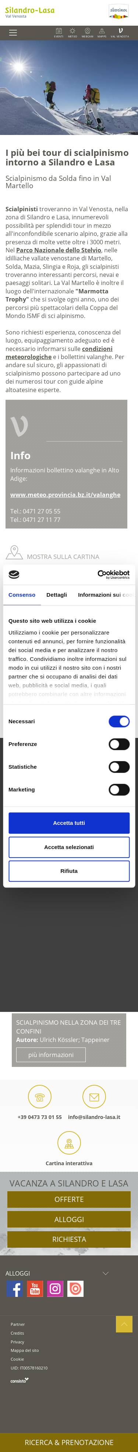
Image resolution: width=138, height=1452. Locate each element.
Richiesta (69, 1239)
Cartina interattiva (69, 1149)
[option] (69, 87)
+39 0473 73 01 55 (40, 1102)
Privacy (17, 1342)
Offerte (69, 1199)
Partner (18, 1324)
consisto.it (20, 1379)
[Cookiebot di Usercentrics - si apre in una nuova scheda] (98, 574)
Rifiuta (69, 871)
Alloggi (69, 1219)
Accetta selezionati (69, 847)
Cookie (17, 1359)
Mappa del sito (25, 1350)
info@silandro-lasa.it (94, 1102)
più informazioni (51, 1055)
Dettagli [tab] (56, 595)
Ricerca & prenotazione (69, 1442)
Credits (17, 1333)
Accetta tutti (69, 823)
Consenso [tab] (21, 595)
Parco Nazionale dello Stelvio (58, 250)
